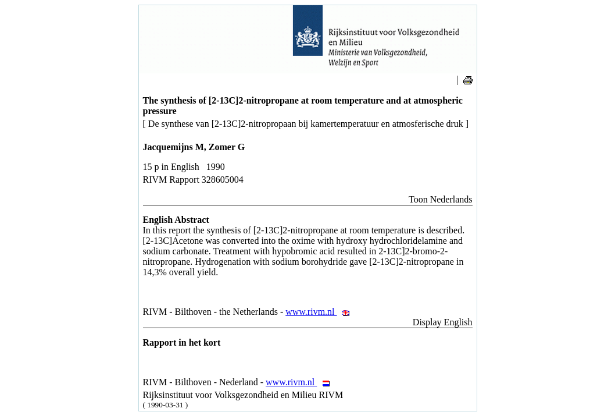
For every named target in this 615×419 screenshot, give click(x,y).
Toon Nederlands (441, 199)
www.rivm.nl (320, 312)
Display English (443, 322)
